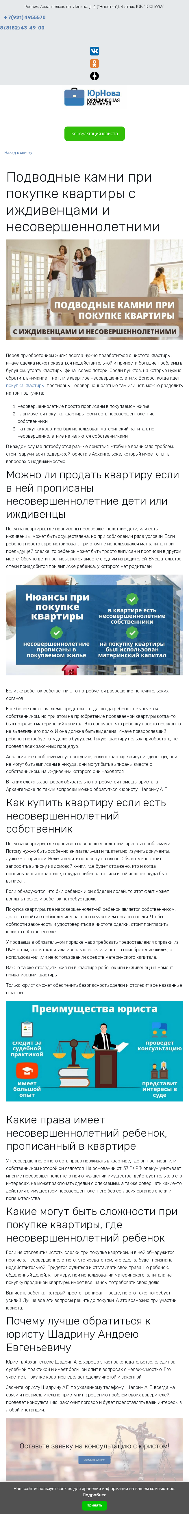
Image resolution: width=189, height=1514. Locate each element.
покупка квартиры (25, 385)
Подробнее (95, 1494)
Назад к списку (18, 152)
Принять (94, 1505)
